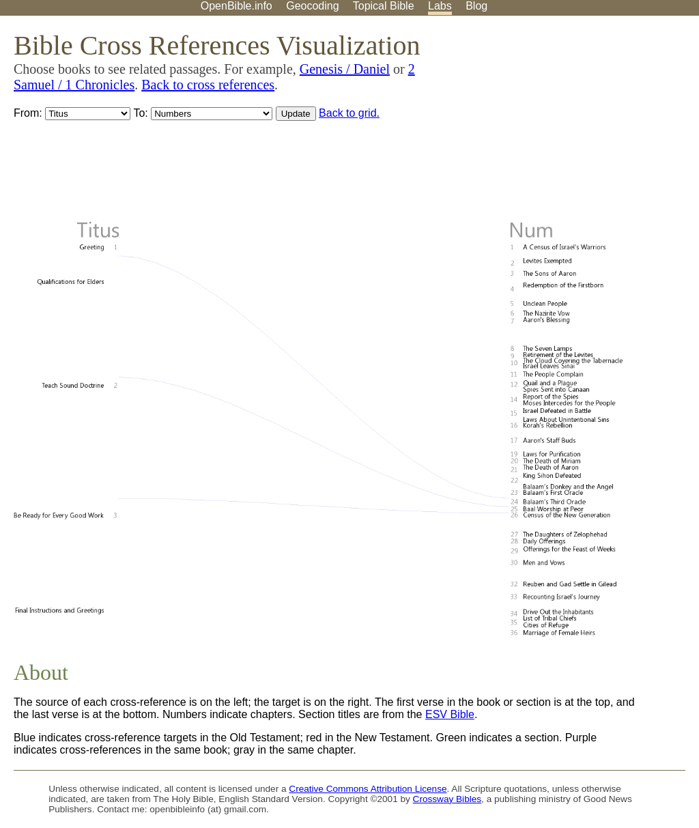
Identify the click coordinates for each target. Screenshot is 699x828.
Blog (476, 6)
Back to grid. (349, 113)
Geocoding (312, 6)
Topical (383, 6)
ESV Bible (449, 714)
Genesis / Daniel (345, 68)
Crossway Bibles (447, 799)
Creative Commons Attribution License (367, 789)
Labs (440, 6)
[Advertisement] (561, 122)
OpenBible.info (236, 6)
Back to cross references (207, 84)
